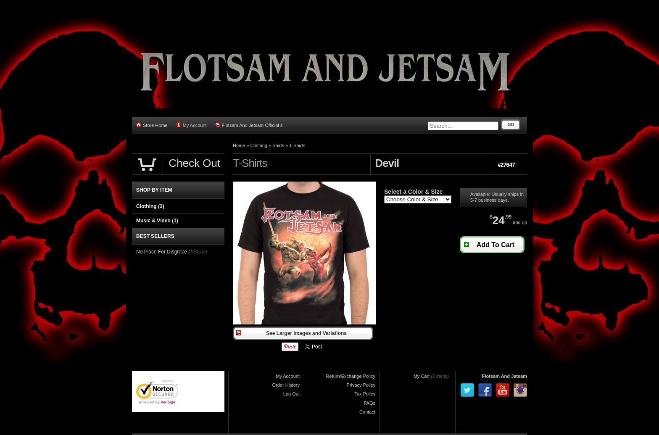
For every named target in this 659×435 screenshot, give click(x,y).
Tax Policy (364, 393)
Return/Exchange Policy (350, 376)
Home (239, 145)
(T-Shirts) (197, 251)
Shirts (278, 145)
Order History (286, 385)
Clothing (258, 145)
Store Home (152, 125)
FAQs (369, 403)
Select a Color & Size (413, 191)
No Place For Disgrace (161, 252)
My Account (191, 125)
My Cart (422, 376)
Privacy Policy (361, 385)
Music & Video (157, 221)
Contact (367, 411)
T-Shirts (297, 145)
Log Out (291, 393)
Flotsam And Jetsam (504, 376)
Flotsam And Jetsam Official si (249, 125)
